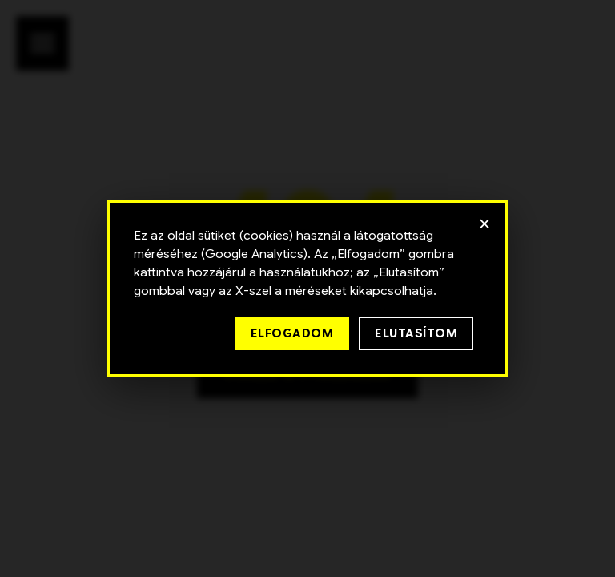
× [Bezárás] (485, 223)
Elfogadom (292, 333)
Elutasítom (416, 333)
